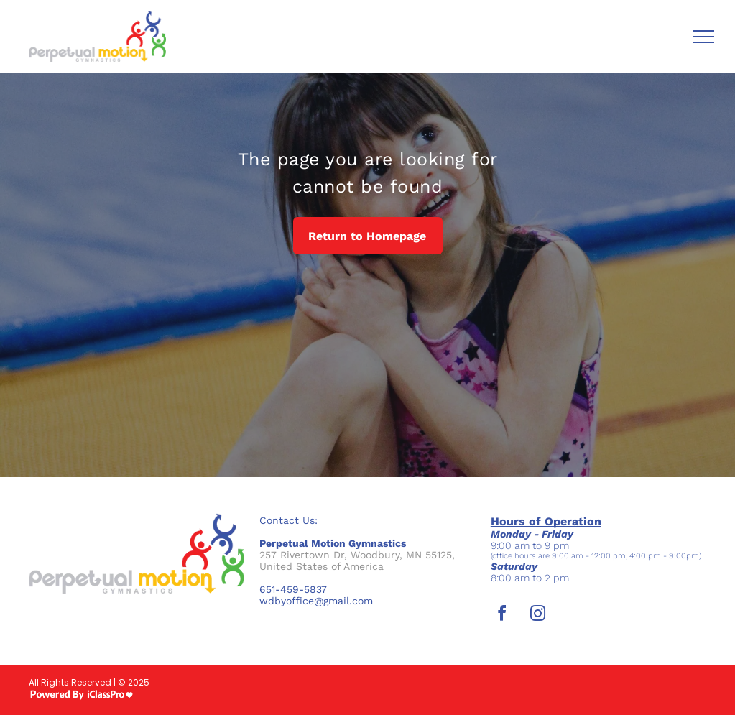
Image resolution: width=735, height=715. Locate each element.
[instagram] (538, 615)
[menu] (703, 36)
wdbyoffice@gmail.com (316, 600)
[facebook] (502, 615)
